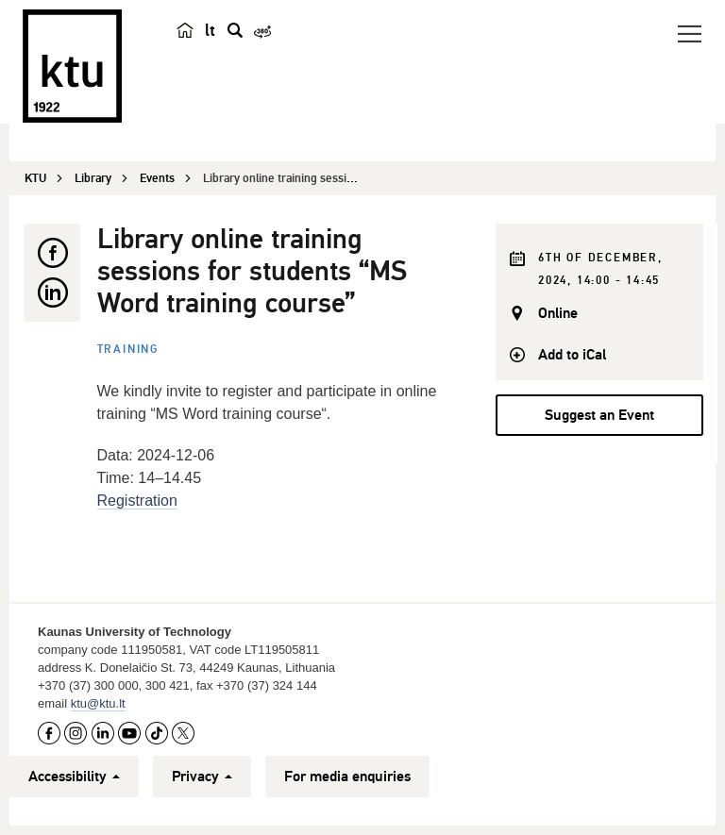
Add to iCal (572, 354)
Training (128, 349)
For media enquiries (347, 776)
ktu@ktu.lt (98, 703)
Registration (137, 501)
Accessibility (74, 776)
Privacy (202, 776)
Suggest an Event (599, 415)
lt (210, 30)
